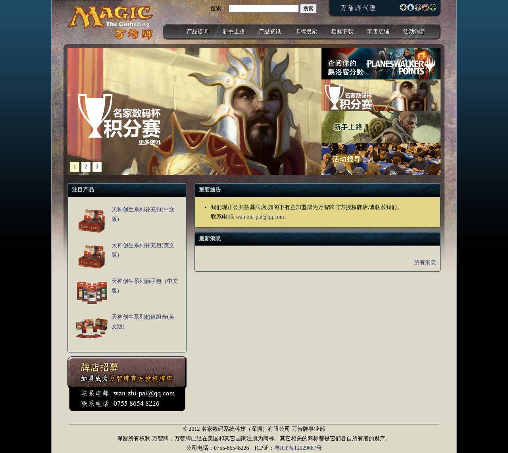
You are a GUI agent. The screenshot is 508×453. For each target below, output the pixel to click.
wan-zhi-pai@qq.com (260, 217)
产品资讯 (270, 32)
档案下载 (342, 32)
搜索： (218, 9)
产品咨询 (198, 32)
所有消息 (425, 262)
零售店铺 (378, 32)
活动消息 (414, 32)
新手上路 (234, 32)
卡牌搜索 (306, 32)
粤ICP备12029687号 (298, 448)
